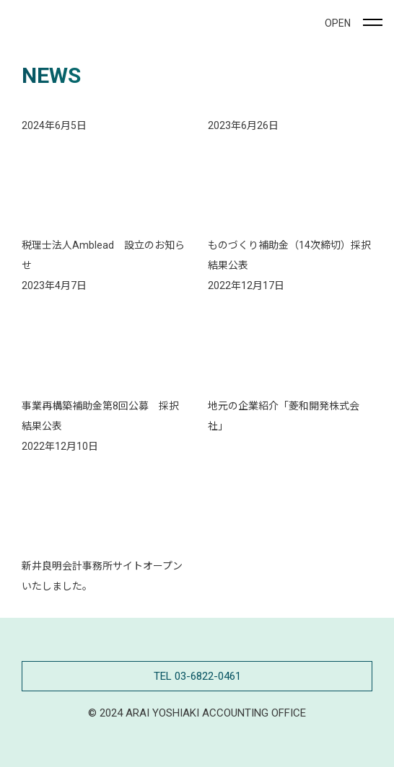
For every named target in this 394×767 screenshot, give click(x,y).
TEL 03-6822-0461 (197, 676)
